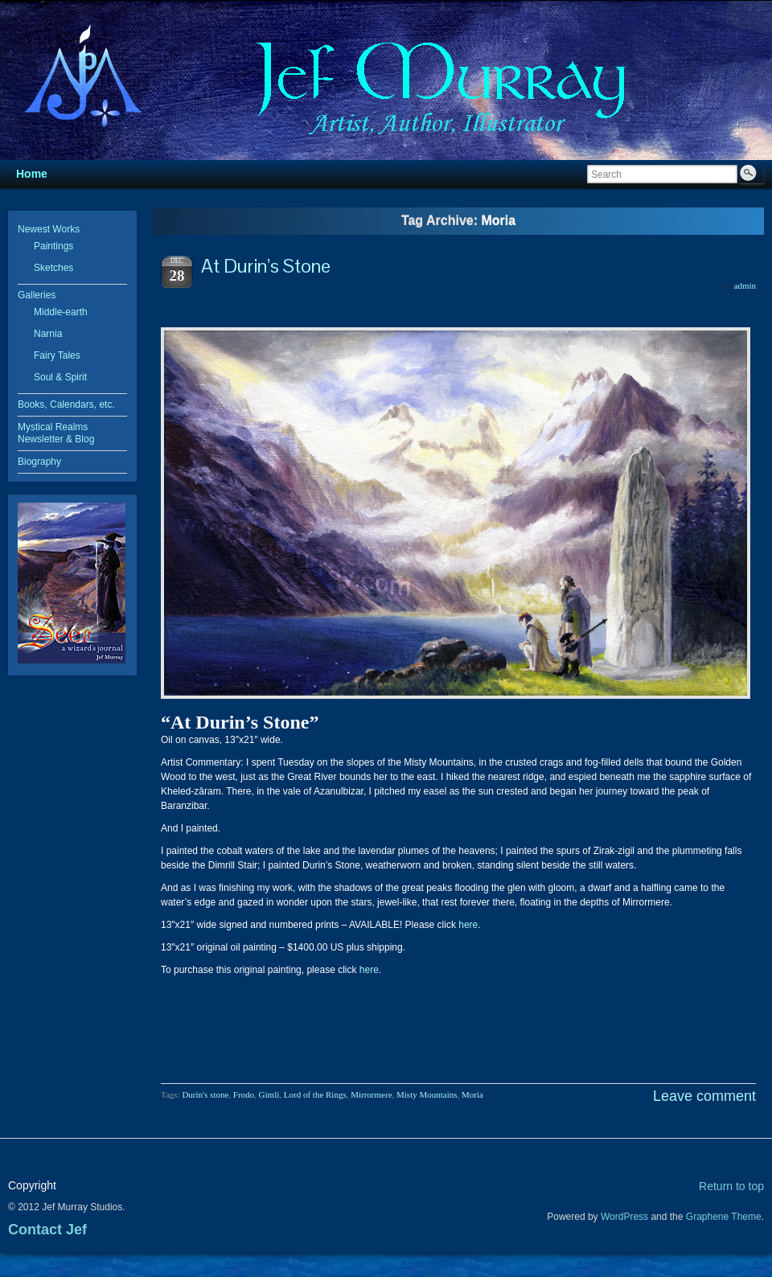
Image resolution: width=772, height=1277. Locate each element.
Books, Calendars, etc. (66, 404)
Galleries (36, 295)
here (468, 924)
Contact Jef (47, 1230)
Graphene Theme (724, 1216)
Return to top (731, 1186)
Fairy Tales (57, 355)
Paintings (53, 246)
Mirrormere (371, 1094)
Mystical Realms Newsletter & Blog (56, 433)
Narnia (48, 333)
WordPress (624, 1216)
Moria (472, 1094)
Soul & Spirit (60, 377)
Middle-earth (61, 312)
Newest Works (49, 229)
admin (745, 285)
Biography (39, 461)
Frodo (243, 1094)
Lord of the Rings (315, 1094)
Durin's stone (205, 1094)
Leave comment (704, 1096)
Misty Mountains (426, 1094)
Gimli (269, 1094)
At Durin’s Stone (266, 265)
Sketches (53, 267)
